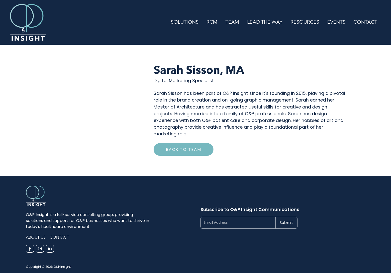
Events (336, 22)
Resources (305, 22)
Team (232, 22)
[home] (88, 22)
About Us (36, 238)
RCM (211, 22)
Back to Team (183, 149)
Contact (365, 22)
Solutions (184, 22)
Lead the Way (265, 22)
